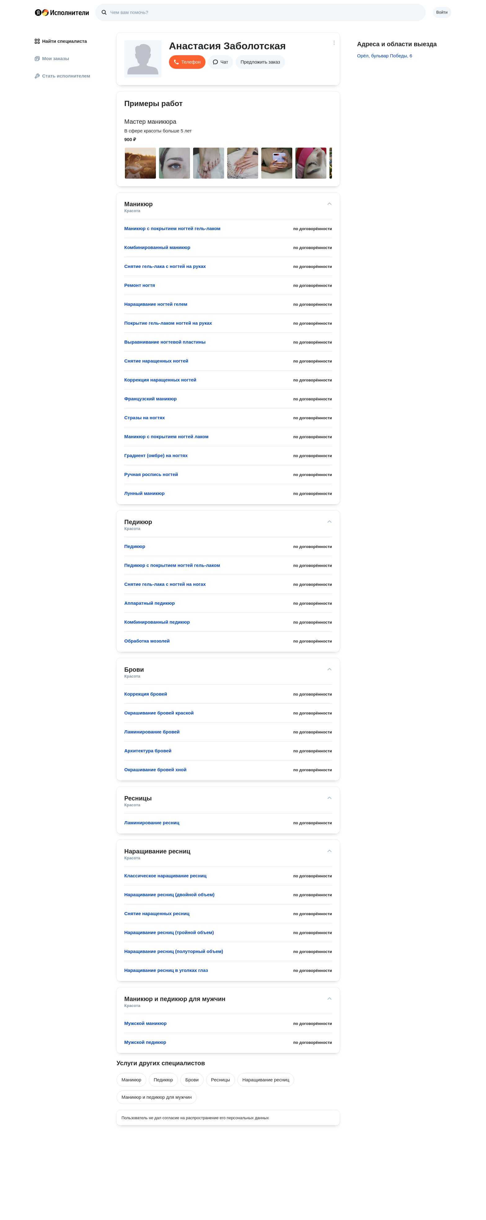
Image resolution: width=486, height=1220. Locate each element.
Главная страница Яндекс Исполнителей (62, 12)
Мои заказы (52, 58)
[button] (187, 62)
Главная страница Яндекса (38, 12)
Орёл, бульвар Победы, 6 (384, 55)
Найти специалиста (61, 41)
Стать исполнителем (62, 75)
